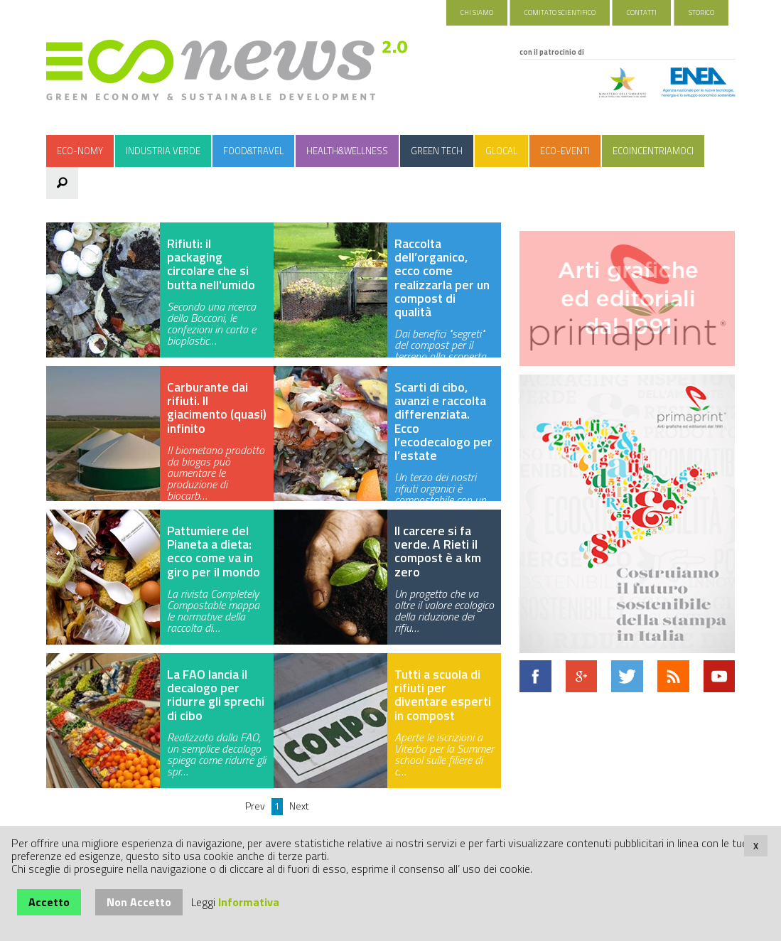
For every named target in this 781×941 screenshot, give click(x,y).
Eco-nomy (80, 151)
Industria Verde (163, 151)
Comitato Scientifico (560, 12)
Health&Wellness (347, 151)
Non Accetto (139, 901)
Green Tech (437, 151)
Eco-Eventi (565, 151)
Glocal (501, 151)
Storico (701, 12)
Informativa (248, 901)
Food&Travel (253, 151)
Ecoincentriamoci (653, 151)
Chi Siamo (476, 12)
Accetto (49, 901)
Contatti (642, 12)
